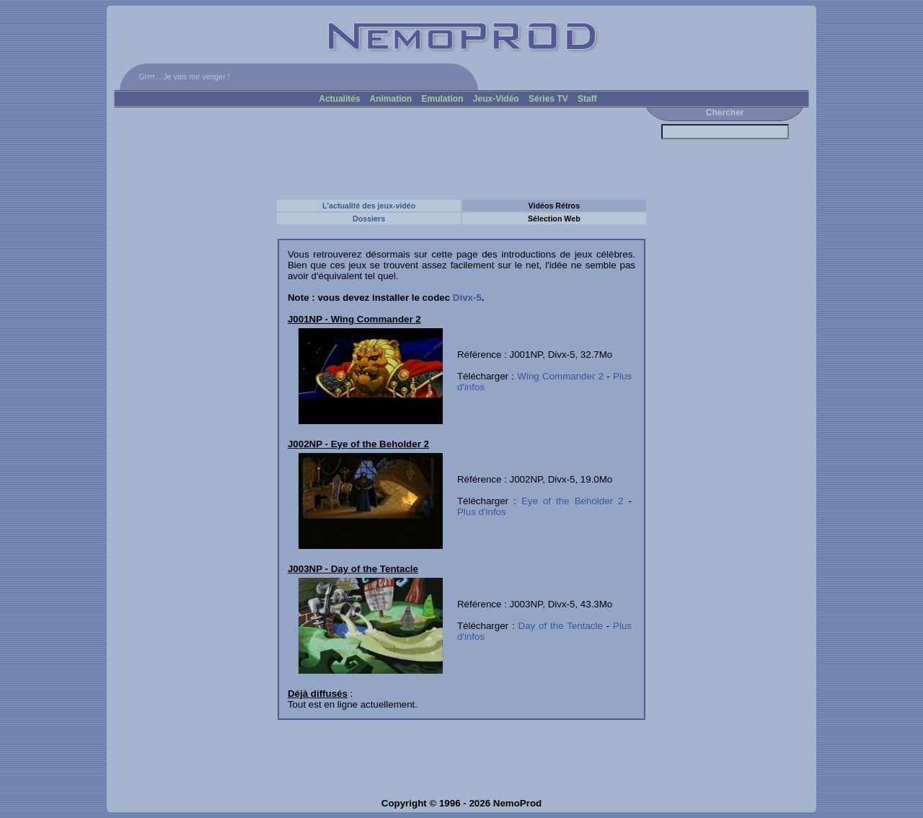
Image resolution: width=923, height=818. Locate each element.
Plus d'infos (481, 511)
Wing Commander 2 (560, 376)
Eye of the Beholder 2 (572, 501)
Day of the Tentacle (560, 625)
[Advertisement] (377, 152)
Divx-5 (467, 297)
